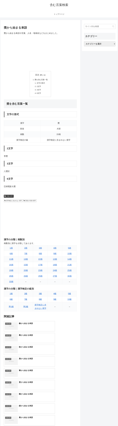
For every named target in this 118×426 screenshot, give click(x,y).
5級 (69, 294)
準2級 (25, 307)
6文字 (38, 94)
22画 (40, 260)
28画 (11, 277)
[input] (100, 26)
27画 (55, 277)
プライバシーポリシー (108, 419)
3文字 (38, 90)
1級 (11, 294)
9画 (54, 254)
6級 (11, 300)
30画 (69, 277)
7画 (25, 254)
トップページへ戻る (91, 419)
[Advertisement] (40, 53)
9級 (54, 300)
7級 (25, 300)
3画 (40, 249)
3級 (40, 294)
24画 (55, 271)
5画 (69, 249)
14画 (69, 260)
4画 (54, 249)
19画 (11, 271)
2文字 (38, 87)
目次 (37, 75)
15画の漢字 (8, 197)
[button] (113, 26)
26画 (26, 277)
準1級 (11, 307)
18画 (55, 266)
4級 (54, 294)
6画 (11, 254)
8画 (40, 254)
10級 (69, 300)
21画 (69, 266)
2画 (25, 249)
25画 (69, 271)
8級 (40, 300)
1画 (11, 249)
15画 (26, 266)
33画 (11, 282)
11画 (11, 260)
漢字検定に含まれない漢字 (13, 201)
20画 (26, 271)
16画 (11, 266)
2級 (25, 294)
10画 (69, 254)
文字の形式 (40, 83)
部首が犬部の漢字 (30, 201)
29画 (40, 277)
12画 (55, 260)
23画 (40, 271)
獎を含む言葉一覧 (41, 80)
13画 (26, 260)
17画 (40, 266)
